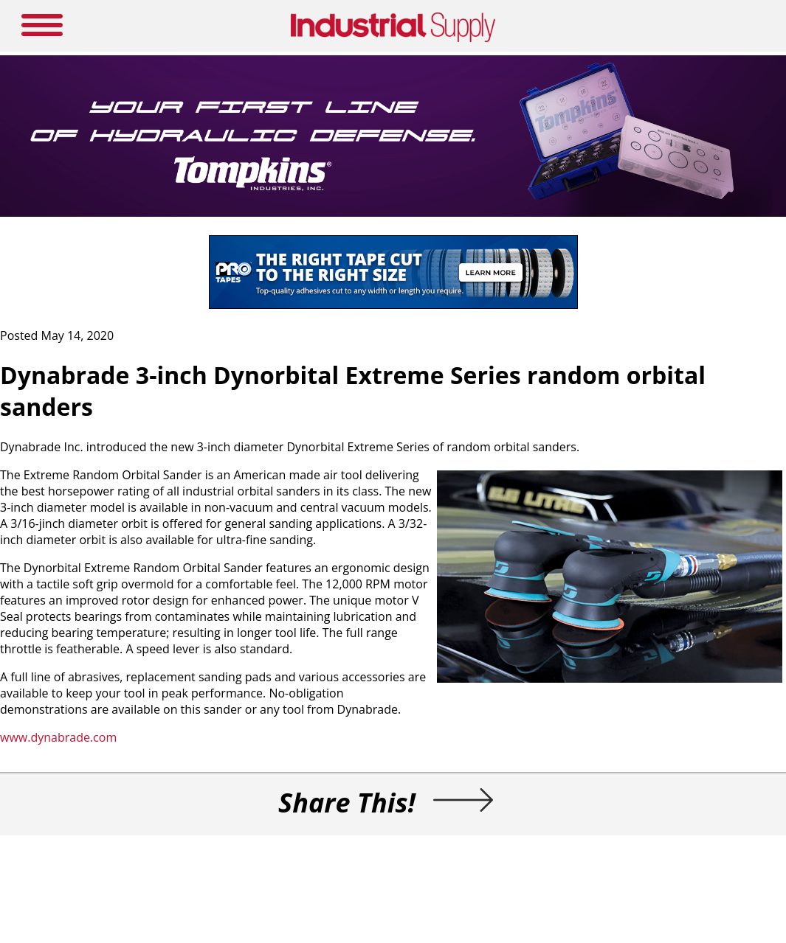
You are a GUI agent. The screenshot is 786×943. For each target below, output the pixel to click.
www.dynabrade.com (58, 737)
